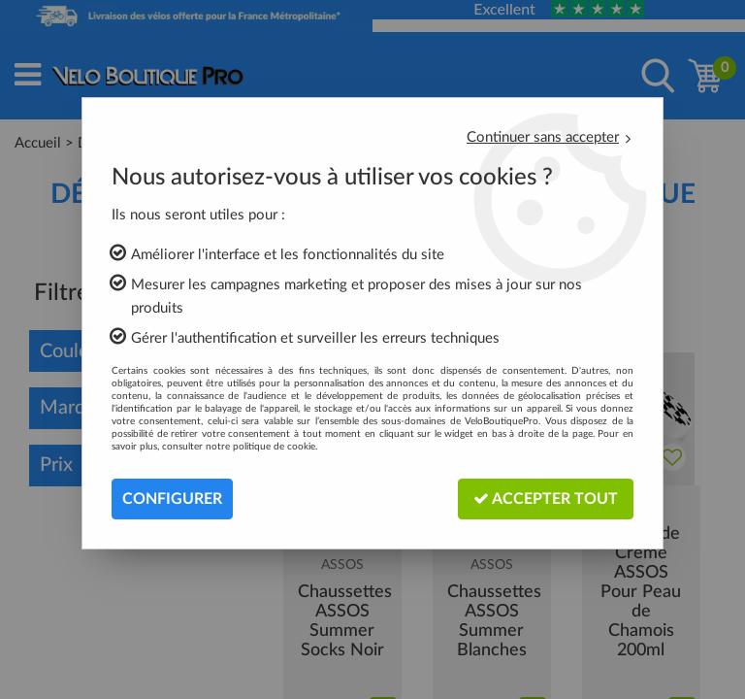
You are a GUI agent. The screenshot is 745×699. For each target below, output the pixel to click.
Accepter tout (545, 498)
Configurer (172, 499)
